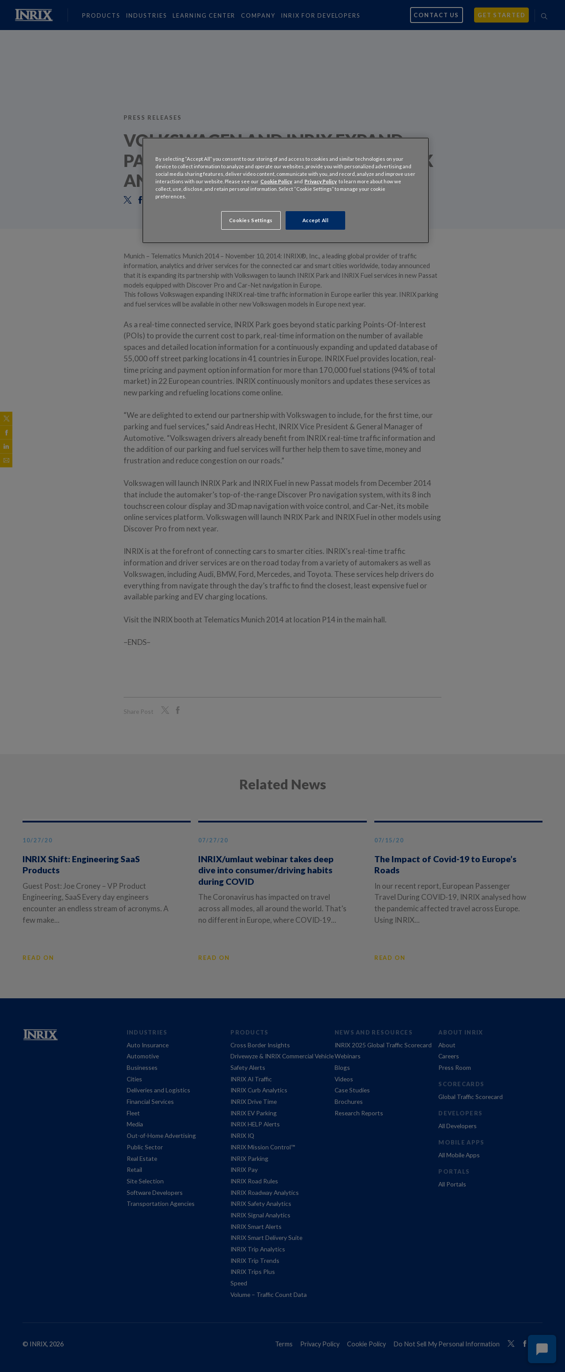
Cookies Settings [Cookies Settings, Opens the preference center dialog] (251, 220)
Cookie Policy (276, 181)
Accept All (315, 220)
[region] (285, 190)
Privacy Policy (321, 181)
